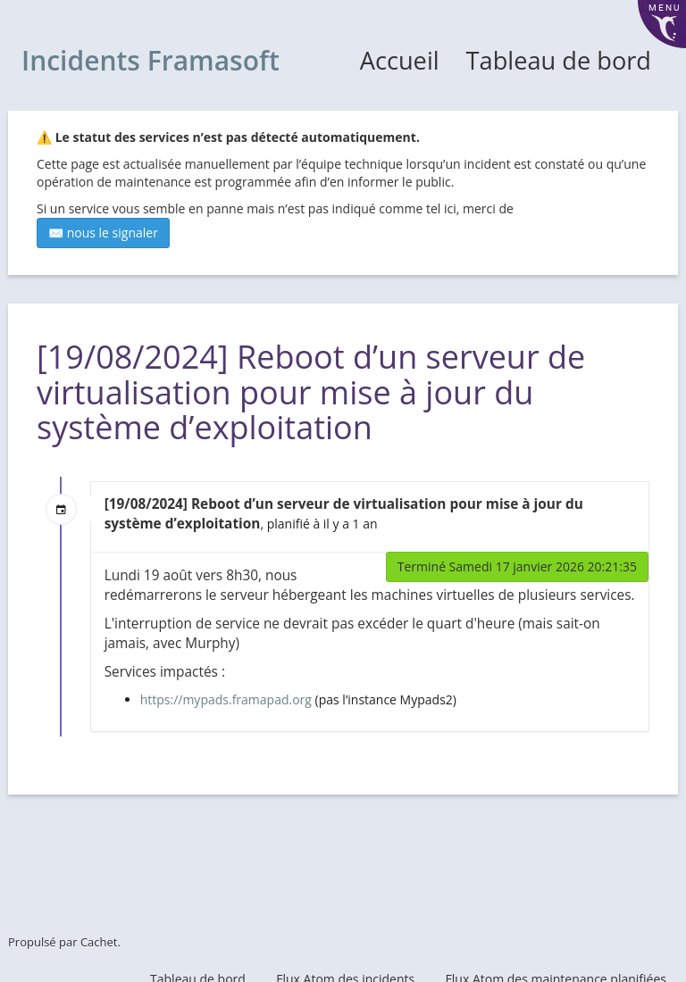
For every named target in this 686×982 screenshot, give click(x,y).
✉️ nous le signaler (103, 232)
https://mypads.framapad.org (226, 699)
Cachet (99, 942)
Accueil (399, 60)
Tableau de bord (558, 60)
